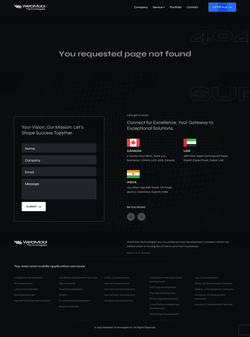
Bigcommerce (67, 283)
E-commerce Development (74, 300)
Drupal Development (70, 289)
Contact (145, 252)
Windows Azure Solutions (118, 300)
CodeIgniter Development (28, 277)
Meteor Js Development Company (214, 289)
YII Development (23, 283)
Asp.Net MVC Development (119, 294)
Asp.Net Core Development (119, 289)
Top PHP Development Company (32, 300)
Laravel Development (26, 289)
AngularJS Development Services (213, 304)
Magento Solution (69, 306)
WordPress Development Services (78, 277)
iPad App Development (163, 292)
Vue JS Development (207, 277)
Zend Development (25, 294)
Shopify (63, 294)
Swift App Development (163, 287)
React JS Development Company (213, 283)
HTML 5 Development (116, 277)
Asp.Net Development (116, 283)
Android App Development (164, 313)
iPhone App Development (164, 298)
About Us (132, 252)
